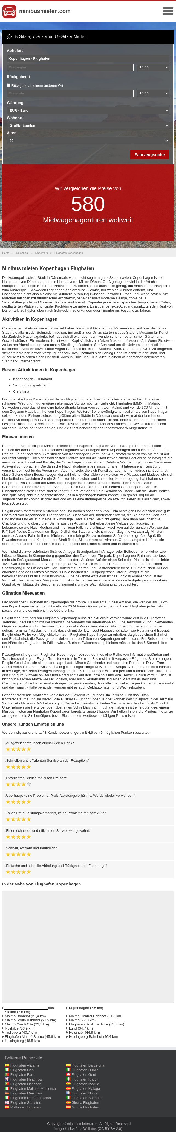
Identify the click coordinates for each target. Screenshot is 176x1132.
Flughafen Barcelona (87, 1065)
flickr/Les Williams (82, 1129)
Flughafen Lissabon (25, 1084)
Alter (11, 133)
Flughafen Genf (83, 1075)
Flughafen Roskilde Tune (88, 1024)
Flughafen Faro (22, 1075)
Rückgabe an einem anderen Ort (37, 86)
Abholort (15, 50)
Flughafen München (26, 1093)
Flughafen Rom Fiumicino (30, 1098)
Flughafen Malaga (85, 1089)
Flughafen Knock (84, 1079)
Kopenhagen (79, 1008)
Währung (15, 103)
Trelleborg (13, 1032)
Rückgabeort (18, 76)
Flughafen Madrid (85, 1084)
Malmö (74, 1020)
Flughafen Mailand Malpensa (33, 1089)
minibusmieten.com (45, 11)
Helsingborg (14, 1041)
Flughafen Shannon (86, 1098)
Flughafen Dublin (84, 1070)
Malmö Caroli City (19, 1024)
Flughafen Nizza (84, 1093)
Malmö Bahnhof (17, 1016)
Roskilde (12, 1028)
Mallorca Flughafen (25, 1107)
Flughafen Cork (22, 1070)
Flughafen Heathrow (26, 1079)
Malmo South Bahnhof (22, 1020)
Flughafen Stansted (25, 1103)
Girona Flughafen (85, 1103)
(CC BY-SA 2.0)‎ (110, 1129)
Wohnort (14, 118)
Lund (73, 1028)
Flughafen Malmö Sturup (24, 1036)
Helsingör (76, 1032)
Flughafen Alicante (25, 1065)
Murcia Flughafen (85, 1107)
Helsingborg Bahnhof (85, 1036)
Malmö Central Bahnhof (87, 1016)
